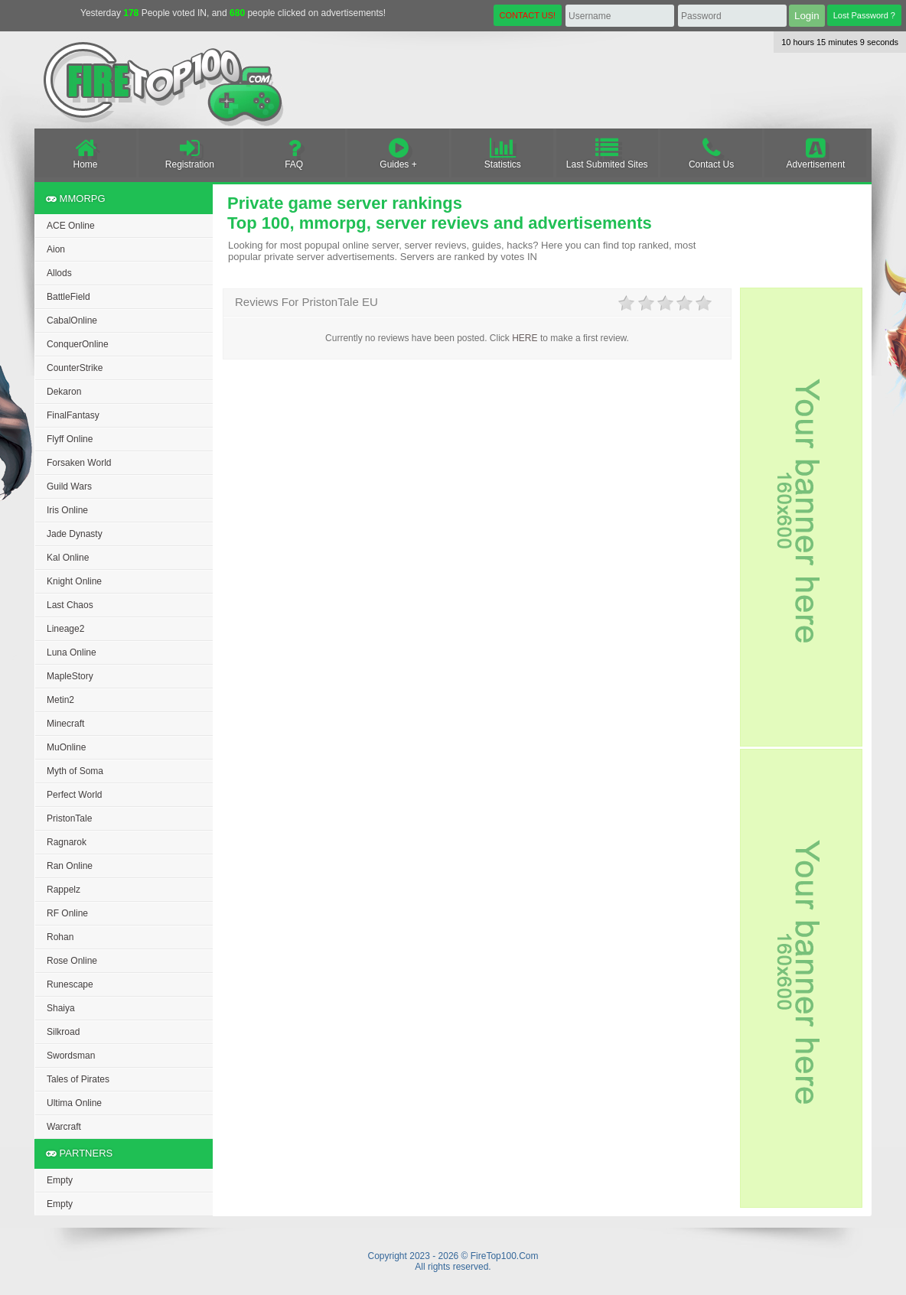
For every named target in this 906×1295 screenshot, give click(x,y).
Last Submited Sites (607, 153)
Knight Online (74, 581)
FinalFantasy (73, 415)
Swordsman (71, 1055)
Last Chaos (70, 605)
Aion (56, 249)
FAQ (294, 153)
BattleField (68, 296)
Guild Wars (69, 486)
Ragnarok (66, 842)
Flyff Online (70, 439)
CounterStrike (75, 368)
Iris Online (67, 510)
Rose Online (72, 960)
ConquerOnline (78, 344)
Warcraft (64, 1126)
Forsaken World (79, 462)
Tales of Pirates (78, 1079)
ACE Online (71, 225)
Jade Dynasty (75, 534)
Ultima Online (74, 1103)
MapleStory (70, 676)
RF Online (67, 913)
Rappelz (63, 889)
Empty (60, 1180)
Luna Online (71, 652)
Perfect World (74, 794)
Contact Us (711, 153)
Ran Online (70, 866)
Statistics (502, 153)
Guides (398, 153)
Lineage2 (65, 628)
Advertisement (815, 153)
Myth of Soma (75, 771)
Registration (189, 153)
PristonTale (69, 818)
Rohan (60, 937)
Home (85, 153)
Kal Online (68, 557)
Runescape (70, 984)
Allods (59, 273)
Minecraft (65, 723)
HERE (524, 338)
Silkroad (63, 1032)
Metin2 (60, 700)
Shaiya (61, 1008)
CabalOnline (72, 320)
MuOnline (66, 747)
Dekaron (64, 391)
